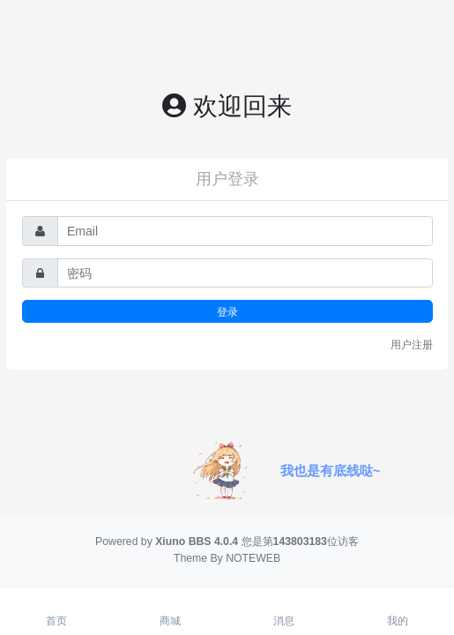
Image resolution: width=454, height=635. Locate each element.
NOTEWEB (253, 558)
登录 (227, 311)
